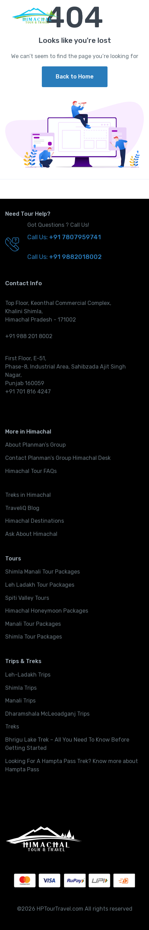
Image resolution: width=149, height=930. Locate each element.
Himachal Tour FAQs (31, 471)
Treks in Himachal (28, 495)
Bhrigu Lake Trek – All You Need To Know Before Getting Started (67, 743)
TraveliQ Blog (22, 508)
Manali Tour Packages (33, 624)
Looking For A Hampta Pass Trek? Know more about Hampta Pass (71, 765)
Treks (12, 726)
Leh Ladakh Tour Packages (39, 585)
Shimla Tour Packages (33, 636)
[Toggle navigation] (133, 15)
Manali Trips (20, 700)
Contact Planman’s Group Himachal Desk (58, 458)
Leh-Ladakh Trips (27, 674)
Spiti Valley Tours (27, 598)
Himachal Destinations (34, 521)
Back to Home (75, 76)
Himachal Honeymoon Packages (46, 610)
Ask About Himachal (31, 534)
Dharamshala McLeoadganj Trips (47, 713)
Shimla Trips (21, 688)
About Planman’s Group (35, 444)
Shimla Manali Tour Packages (42, 571)
